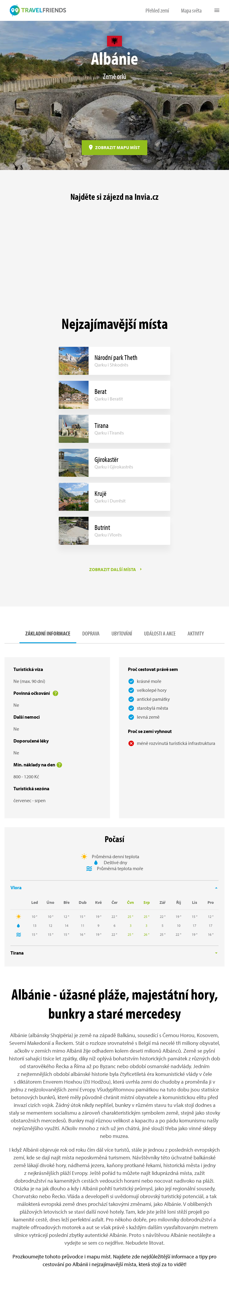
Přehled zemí (157, 10)
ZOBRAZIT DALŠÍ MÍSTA (112, 569)
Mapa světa (191, 10)
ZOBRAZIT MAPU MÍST (117, 147)
